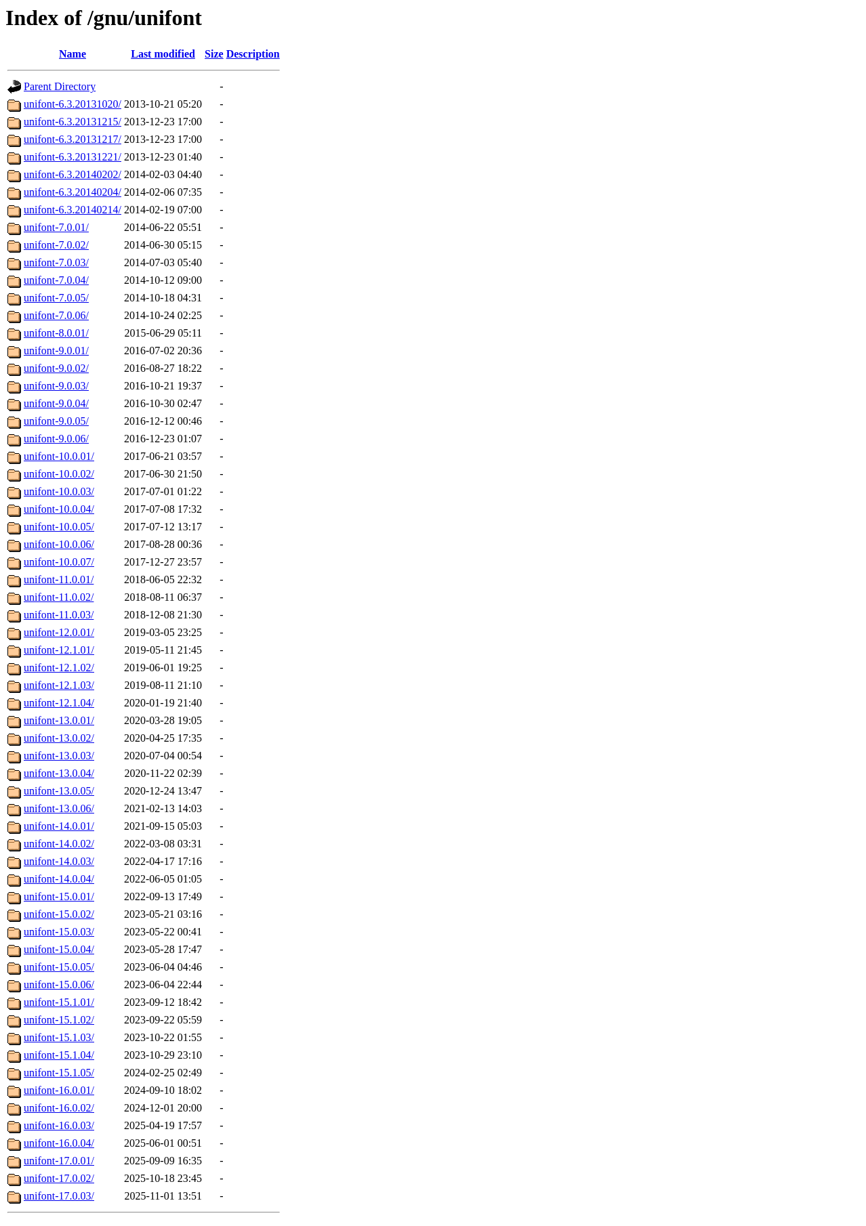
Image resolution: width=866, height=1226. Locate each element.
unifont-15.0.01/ (59, 896)
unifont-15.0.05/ (59, 967)
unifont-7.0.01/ (56, 227)
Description (253, 54)
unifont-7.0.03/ (56, 262)
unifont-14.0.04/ (59, 879)
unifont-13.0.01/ (59, 720)
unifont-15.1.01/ (59, 1002)
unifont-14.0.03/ (59, 861)
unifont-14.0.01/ (59, 826)
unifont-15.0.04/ (59, 949)
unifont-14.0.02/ (59, 843)
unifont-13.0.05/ (59, 791)
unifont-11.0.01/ (59, 579)
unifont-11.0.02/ (59, 597)
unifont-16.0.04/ (59, 1143)
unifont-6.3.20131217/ (72, 139)
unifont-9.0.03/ (56, 386)
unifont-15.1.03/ (59, 1037)
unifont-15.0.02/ (59, 914)
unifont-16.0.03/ (59, 1125)
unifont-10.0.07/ (59, 562)
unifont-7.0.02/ (56, 245)
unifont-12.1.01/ (59, 650)
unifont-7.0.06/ (56, 315)
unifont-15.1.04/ (59, 1055)
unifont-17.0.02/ (59, 1178)
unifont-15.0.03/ (59, 931)
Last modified (163, 54)
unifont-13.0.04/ (59, 773)
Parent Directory (60, 86)
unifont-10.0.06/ (59, 544)
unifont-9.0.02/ (56, 368)
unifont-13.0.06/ (59, 808)
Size (214, 54)
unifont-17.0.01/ (59, 1160)
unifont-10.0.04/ (59, 509)
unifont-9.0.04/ (56, 403)
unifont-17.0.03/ (59, 1196)
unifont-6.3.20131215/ (72, 121)
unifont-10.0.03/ (59, 491)
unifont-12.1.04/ (59, 703)
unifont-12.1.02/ (59, 667)
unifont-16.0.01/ (59, 1090)
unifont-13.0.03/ (59, 755)
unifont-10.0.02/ (59, 474)
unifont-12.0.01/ (59, 632)
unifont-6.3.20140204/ (72, 192)
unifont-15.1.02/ (59, 1020)
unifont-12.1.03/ (59, 685)
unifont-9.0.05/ (56, 421)
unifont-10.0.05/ (59, 526)
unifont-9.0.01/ (56, 350)
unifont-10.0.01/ (59, 456)
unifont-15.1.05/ (59, 1072)
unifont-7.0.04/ (56, 280)
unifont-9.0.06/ (56, 438)
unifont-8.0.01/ (56, 333)
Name (72, 54)
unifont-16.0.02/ (59, 1108)
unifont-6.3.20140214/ (72, 209)
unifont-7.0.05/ (56, 297)
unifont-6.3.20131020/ (72, 104)
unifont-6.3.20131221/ (72, 157)
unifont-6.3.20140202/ (72, 174)
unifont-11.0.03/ (59, 614)
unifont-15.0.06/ (59, 984)
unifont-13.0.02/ (59, 738)
